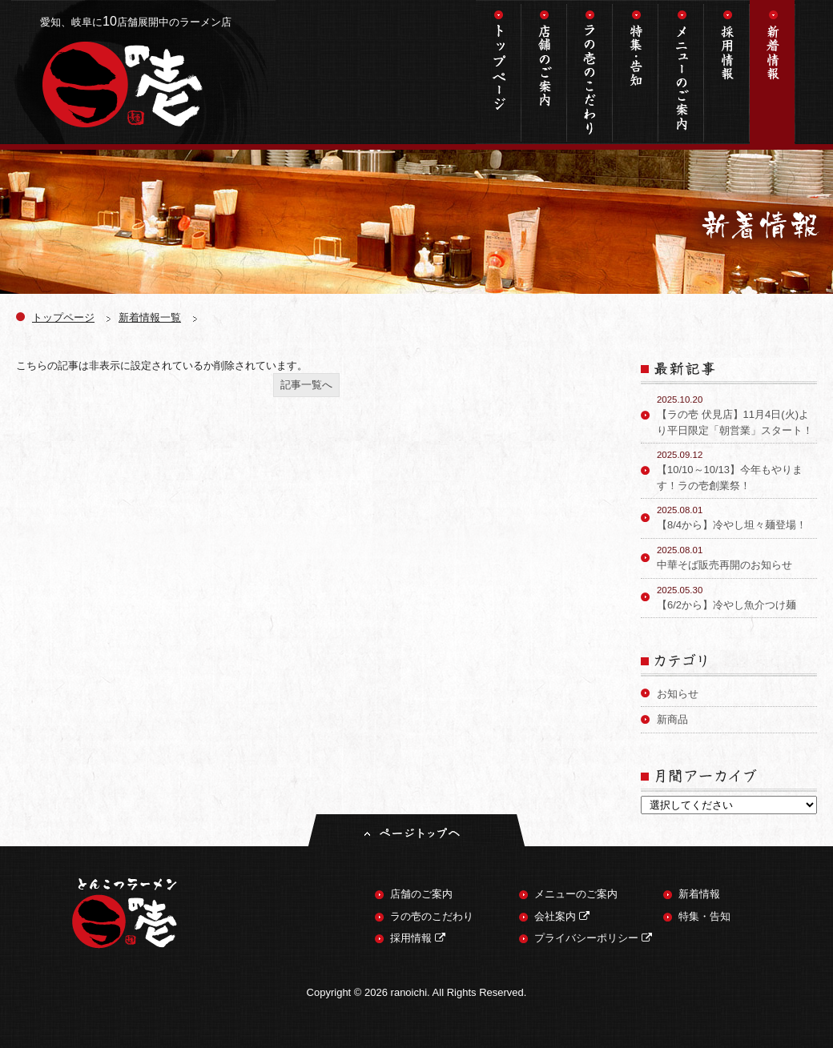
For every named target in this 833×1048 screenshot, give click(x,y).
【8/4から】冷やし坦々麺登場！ (737, 517)
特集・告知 (635, 72)
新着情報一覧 (150, 317)
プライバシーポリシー (593, 938)
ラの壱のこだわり (590, 72)
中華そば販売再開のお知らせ (737, 557)
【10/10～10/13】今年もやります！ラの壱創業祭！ (737, 470)
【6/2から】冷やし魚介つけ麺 (737, 597)
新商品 (672, 719)
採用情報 (727, 72)
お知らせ (677, 694)
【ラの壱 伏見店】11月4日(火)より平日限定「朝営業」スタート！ (737, 414)
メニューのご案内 (681, 72)
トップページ (498, 72)
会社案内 (562, 916)
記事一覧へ (306, 385)
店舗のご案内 (544, 72)
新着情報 (772, 72)
